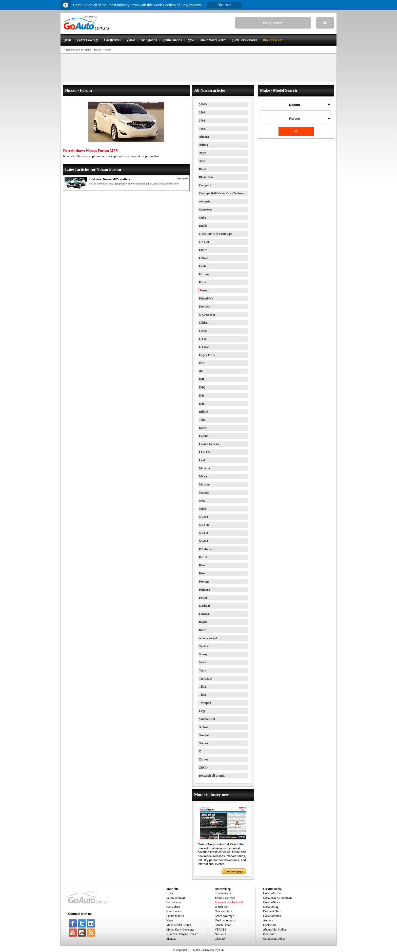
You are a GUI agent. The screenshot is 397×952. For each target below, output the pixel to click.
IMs (201, 395)
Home (170, 893)
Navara (204, 492)
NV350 (203, 533)
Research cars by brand (229, 902)
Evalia (203, 266)
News (169, 920)
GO (325, 23)
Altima (203, 145)
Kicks (202, 428)
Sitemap (171, 938)
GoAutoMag (271, 907)
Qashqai (204, 606)
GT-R (202, 339)
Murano (204, 484)
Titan (202, 694)
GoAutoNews (271, 902)
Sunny (203, 654)
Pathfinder (206, 549)
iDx (201, 371)
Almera (204, 136)
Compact (205, 185)
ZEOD (203, 767)
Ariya (202, 153)
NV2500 (204, 525)
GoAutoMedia (272, 893)
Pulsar (203, 597)
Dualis (203, 225)
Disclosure (269, 934)
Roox (202, 630)
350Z (202, 112)
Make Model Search (178, 925)
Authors (268, 920)
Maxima (204, 468)
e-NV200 (204, 242)
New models (174, 911)
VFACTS (220, 929)
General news (223, 925)
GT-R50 (204, 347)
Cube (202, 217)
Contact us (269, 925)
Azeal (202, 161)
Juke (202, 420)
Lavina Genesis (209, 444)
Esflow (203, 258)
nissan (97, 49)
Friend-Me (206, 298)
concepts (204, 201)
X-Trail (204, 727)
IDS (201, 363)
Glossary (220, 938)
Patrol (203, 557)
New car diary (223, 911)
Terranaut (205, 678)
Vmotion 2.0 (207, 719)
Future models (175, 916)
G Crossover (207, 314)
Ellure (203, 250)
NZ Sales (220, 934)
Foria (202, 282)
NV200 (203, 517)
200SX (203, 104)
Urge (202, 711)
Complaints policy (274, 938)
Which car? (222, 907)
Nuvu (202, 508)
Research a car (223, 893)
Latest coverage (176, 897)
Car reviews (173, 902)
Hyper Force (207, 355)
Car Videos (173, 907)
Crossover (205, 209)
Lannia (203, 436)
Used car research (225, 920)
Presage (204, 581)
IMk (202, 379)
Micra (203, 476)
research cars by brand (78, 49)
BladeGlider (207, 177)
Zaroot (203, 759)
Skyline (204, 646)
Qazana (204, 614)
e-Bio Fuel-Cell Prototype (215, 234)
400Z (202, 128)
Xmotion (204, 735)
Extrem (204, 274)
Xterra (203, 743)
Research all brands (212, 775)
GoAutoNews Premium (277, 897)
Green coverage (224, 916)
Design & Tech (272, 911)
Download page (234, 871)
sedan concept (208, 638)
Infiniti (203, 411)
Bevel (202, 169)
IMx (202, 403)
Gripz (203, 331)
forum (107, 49)
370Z (202, 120)
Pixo (202, 573)
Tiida (202, 686)
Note (202, 500)
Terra (202, 670)
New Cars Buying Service (182, 934)
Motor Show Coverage (180, 929)
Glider (203, 322)
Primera (204, 589)
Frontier (204, 306)
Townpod (205, 703)
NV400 (203, 541)
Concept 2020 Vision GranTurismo (221, 193)
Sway (202, 662)
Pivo (202, 565)
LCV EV (204, 452)
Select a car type (225, 897)
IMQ (202, 387)
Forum (204, 290)
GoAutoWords (272, 916)
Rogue (203, 622)
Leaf (202, 460)
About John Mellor (274, 929)
